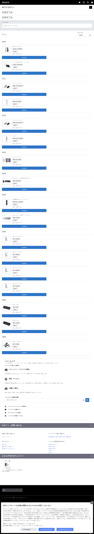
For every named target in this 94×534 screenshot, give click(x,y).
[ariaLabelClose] (92, 2)
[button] (47, 498)
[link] (6, 2)
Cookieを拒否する (47, 529)
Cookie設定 (27, 529)
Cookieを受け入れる (66, 529)
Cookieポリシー (22, 523)
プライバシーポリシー (28, 525)
